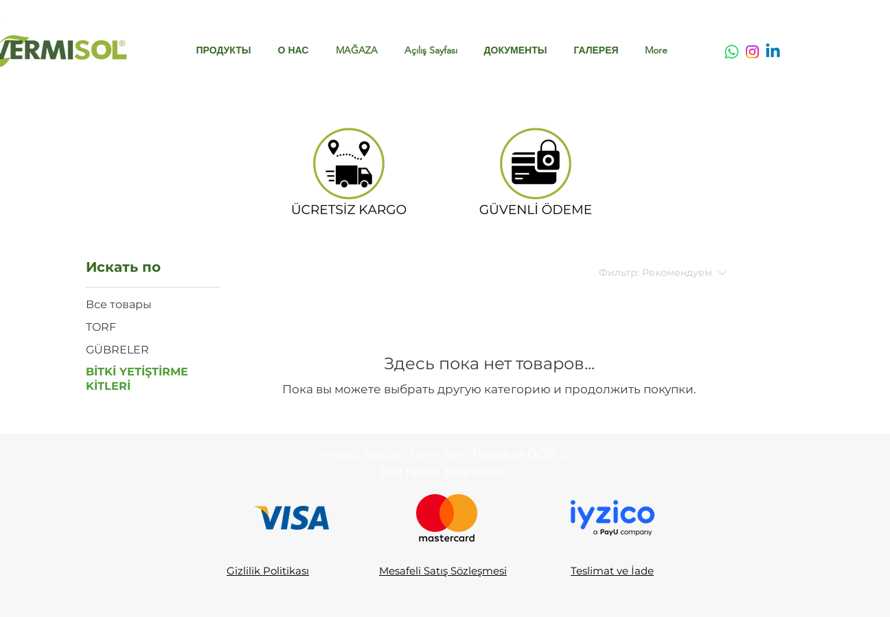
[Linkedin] (772, 51)
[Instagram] (752, 51)
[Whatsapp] (731, 51)
